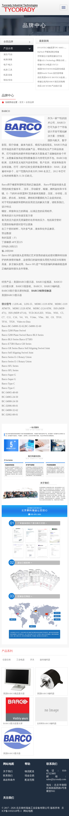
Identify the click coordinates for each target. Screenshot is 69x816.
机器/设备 (8, 75)
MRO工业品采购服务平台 (20, 8)
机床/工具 (8, 70)
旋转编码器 (45, 659)
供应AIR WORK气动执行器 (49, 86)
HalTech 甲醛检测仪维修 (48, 52)
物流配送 (29, 771)
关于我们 (8, 771)
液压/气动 (8, 54)
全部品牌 (17, 41)
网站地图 (28, 811)
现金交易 (29, 775)
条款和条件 (9, 780)
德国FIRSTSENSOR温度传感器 (51, 69)
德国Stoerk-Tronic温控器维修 (50, 73)
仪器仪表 (7, 659)
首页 (21, 102)
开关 (32, 659)
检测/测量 (8, 59)
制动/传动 (8, 80)
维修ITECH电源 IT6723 (47, 64)
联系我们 (8, 775)
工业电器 (20, 659)
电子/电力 (8, 64)
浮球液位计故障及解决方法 (49, 56)
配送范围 (29, 780)
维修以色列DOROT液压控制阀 (51, 81)
